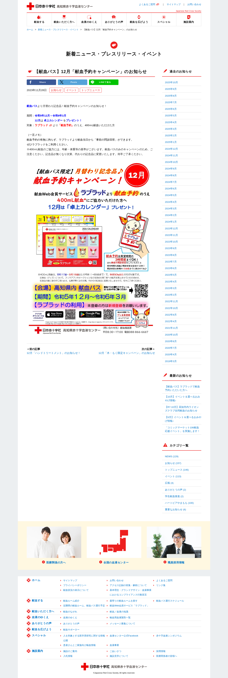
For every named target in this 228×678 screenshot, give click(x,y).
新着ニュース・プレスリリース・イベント (58, 29)
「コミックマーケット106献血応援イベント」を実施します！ (182, 429)
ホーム (30, 29)
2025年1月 (171, 142)
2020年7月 (171, 348)
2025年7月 (171, 102)
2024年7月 (171, 182)
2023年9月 (171, 248)
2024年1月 (171, 221)
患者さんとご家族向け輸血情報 (79, 645)
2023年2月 (171, 294)
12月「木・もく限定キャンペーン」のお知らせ (127, 353)
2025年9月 (171, 89)
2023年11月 (171, 235)
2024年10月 (171, 162)
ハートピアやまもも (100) (179, 503)
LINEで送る (105, 82)
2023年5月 (171, 275)
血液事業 (114, 645)
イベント (71, 90)
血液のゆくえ (40, 617)
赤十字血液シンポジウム (169, 635)
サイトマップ (174, 4)
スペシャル (39, 635)
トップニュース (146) (177, 469)
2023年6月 (171, 268)
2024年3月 (171, 208)
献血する (37, 600)
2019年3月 (171, 361)
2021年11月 (171, 328)
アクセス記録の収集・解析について (128, 585)
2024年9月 (171, 168)
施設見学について (119, 656)
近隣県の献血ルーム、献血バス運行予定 (84, 605)
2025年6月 (171, 109)
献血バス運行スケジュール (170, 600)
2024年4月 (171, 202)
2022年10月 (171, 308)
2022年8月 (171, 314)
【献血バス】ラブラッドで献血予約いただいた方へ (182, 388)
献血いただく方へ (43, 611)
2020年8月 (171, 341)
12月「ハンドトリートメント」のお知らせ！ (54, 353)
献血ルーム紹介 (71, 600)
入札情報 (67, 656)
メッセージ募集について (122, 623)
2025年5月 (171, 115)
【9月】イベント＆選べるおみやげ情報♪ (183, 419)
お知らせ (56, 90)
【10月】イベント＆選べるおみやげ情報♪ (182, 398)
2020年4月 (171, 354)
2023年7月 (171, 261)
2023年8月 (171, 255)
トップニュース (90, 90)
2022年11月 (171, 301)
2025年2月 (171, 135)
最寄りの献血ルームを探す (124, 600)
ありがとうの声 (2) (175, 489)
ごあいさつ (115, 651)
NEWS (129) (171, 456)
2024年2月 (171, 215)
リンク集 (160, 585)
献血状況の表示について (76, 590)
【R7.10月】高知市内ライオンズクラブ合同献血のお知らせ (182, 409)
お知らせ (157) (173, 463)
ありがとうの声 (41, 623)
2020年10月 (171, 334)
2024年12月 (171, 149)
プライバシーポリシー (74, 585)
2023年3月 (171, 288)
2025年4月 (171, 122)
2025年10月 (171, 82)
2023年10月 (171, 241)
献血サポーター (71, 629)
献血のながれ (70, 611)
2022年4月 (171, 321)
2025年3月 (171, 129)
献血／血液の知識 (119, 611)
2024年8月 (171, 175)
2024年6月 (171, 188)
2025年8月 (171, 95)
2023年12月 (171, 228)
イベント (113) (173, 476)
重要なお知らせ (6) (175, 509)
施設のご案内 (70, 651)
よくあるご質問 (147, 4)
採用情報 (160, 651)
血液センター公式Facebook (124, 635)
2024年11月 (171, 155)
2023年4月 (171, 281)
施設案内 (37, 650)
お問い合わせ (194, 4)
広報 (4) (169, 483)
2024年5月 (171, 195)
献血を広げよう (41, 629)
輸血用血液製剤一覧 (120, 617)
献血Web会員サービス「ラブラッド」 (129, 605)
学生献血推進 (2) (174, 496)
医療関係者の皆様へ (166, 656)
